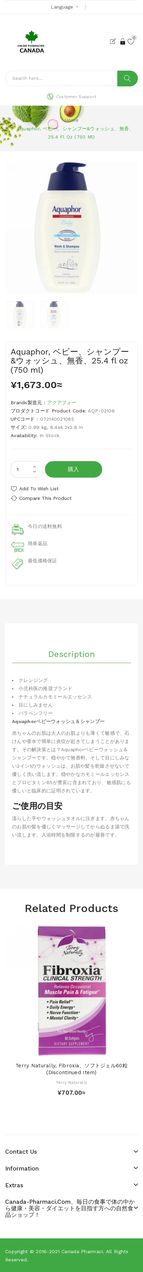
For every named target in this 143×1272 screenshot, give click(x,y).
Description (71, 654)
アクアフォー (61, 402)
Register (114, 41)
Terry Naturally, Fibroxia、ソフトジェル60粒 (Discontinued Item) (71, 1069)
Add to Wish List (39, 488)
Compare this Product (45, 498)
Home (71, 120)
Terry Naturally (71, 1082)
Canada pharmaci (82, 1251)
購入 (73, 469)
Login (123, 41)
